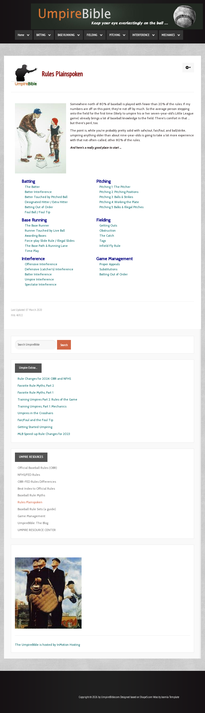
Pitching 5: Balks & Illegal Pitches (121, 207)
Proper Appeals (109, 264)
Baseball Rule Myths (31, 495)
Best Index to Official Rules (36, 488)
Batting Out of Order (39, 207)
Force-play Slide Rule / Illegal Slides (49, 241)
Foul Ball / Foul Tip (37, 212)
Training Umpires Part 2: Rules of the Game (47, 399)
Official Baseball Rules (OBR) (37, 468)
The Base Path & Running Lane (46, 246)
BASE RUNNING (66, 35)
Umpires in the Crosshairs (35, 413)
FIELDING (92, 35)
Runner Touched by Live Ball (45, 230)
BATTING (40, 35)
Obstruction (107, 230)
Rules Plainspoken (30, 502)
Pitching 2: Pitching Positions (118, 192)
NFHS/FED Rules (29, 475)
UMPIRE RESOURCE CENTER (37, 530)
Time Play (32, 251)
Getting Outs (108, 225)
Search (64, 345)
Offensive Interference (41, 264)
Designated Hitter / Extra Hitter (46, 202)
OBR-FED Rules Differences (37, 482)
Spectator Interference (41, 284)
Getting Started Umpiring (35, 427)
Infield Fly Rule (109, 246)
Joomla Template (170, 697)
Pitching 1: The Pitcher (114, 187)
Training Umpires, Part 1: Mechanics (42, 406)
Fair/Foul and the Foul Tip (35, 420)
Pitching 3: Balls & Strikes (116, 197)
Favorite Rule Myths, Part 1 (35, 392)
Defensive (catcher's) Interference (49, 269)
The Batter (32, 187)
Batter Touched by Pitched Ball (46, 197)
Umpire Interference (39, 279)
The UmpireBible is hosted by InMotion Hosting (47, 645)
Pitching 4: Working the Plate (119, 202)
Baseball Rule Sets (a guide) (37, 509)
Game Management (31, 516)
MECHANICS (168, 35)
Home (21, 35)
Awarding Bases (35, 235)
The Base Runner (37, 225)
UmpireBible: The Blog (33, 523)
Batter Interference (38, 192)
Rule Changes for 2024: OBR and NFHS (44, 379)
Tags (102, 241)
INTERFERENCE (140, 35)
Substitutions (108, 269)
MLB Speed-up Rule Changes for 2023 (44, 434)
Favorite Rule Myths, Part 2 (36, 385)
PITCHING (114, 35)
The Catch (106, 235)
